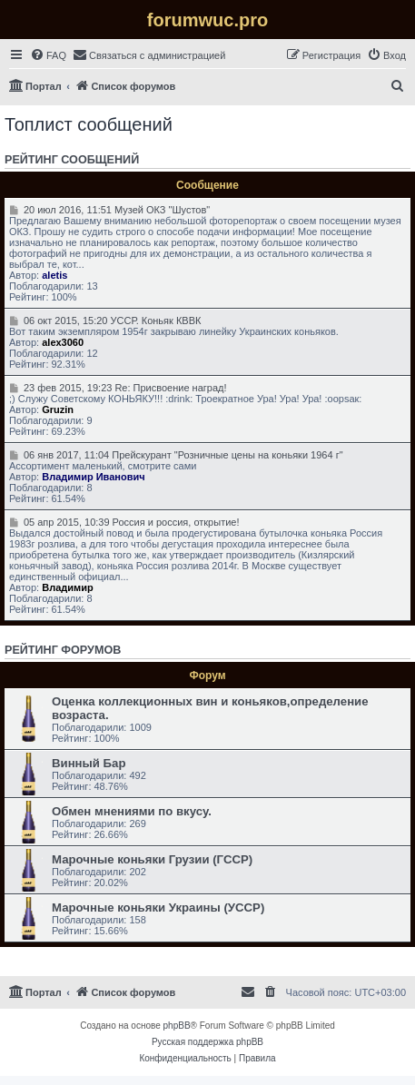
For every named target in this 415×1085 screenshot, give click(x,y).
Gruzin (58, 409)
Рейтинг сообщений (72, 159)
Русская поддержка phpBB (207, 1042)
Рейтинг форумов (63, 650)
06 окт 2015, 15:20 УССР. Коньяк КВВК (105, 320)
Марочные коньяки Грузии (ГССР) (152, 859)
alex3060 (63, 342)
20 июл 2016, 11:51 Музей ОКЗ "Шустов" (109, 209)
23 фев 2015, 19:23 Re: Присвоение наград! (118, 387)
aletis (54, 275)
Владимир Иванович (93, 476)
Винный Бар (88, 763)
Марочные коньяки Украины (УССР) (158, 907)
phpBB (177, 1026)
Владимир (67, 587)
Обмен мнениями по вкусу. (132, 811)
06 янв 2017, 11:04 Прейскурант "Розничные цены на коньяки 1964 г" (176, 454)
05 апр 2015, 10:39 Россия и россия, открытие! (124, 522)
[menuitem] (48, 55)
